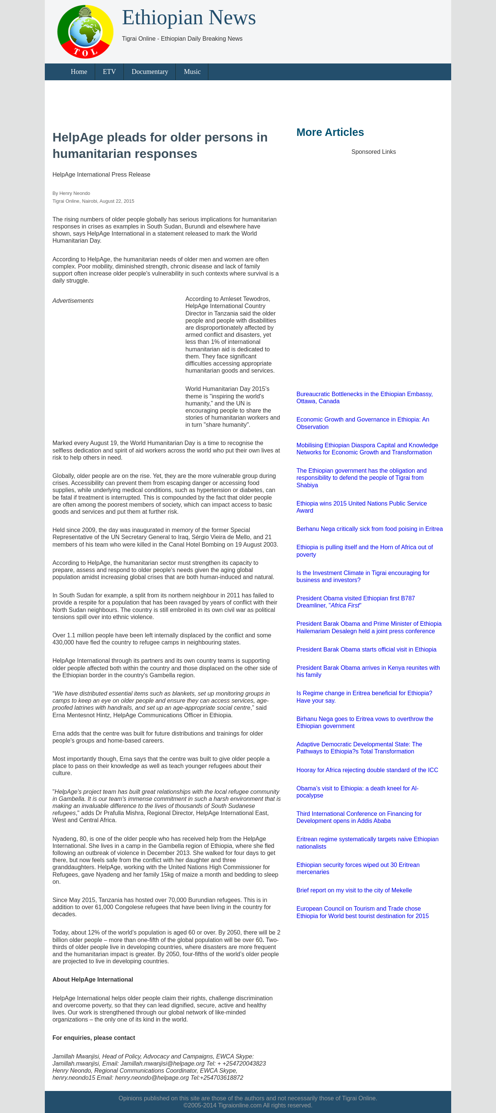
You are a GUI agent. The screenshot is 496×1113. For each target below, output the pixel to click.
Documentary (150, 71)
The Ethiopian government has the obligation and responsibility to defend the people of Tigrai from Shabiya (362, 477)
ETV (109, 71)
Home (79, 71)
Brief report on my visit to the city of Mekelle (354, 890)
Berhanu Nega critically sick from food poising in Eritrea (370, 529)
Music (192, 71)
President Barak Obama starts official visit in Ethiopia (367, 649)
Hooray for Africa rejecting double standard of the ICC (367, 770)
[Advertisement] (244, 101)
